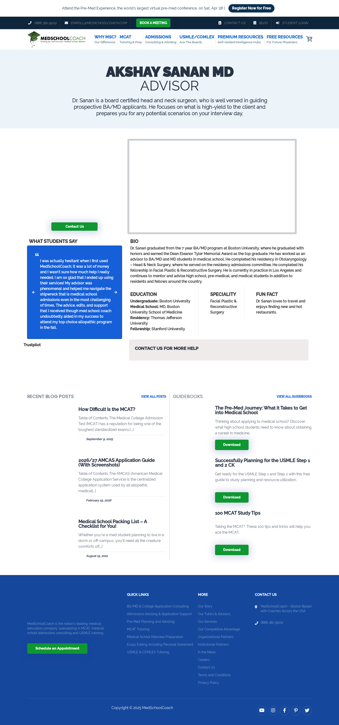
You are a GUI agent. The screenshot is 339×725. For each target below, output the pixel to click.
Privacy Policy (208, 683)
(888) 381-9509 (272, 622)
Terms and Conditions (214, 675)
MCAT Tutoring (138, 629)
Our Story (205, 606)
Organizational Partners (216, 637)
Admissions (160, 39)
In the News (207, 652)
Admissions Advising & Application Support (159, 614)
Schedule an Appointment (57, 648)
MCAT (131, 39)
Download (231, 445)
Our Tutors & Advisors (214, 614)
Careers (204, 660)
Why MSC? (105, 39)
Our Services (207, 621)
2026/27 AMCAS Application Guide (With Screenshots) (116, 462)
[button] (33, 292)
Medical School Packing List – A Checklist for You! (112, 524)
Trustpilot (32, 345)
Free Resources (285, 39)
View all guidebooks (294, 396)
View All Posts (153, 396)
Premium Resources (240, 39)
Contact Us (74, 226)
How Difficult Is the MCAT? (106, 409)
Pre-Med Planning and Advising (151, 621)
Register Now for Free (251, 8)
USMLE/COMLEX (196, 39)
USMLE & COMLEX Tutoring (148, 652)
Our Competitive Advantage (219, 629)
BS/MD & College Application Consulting (158, 606)
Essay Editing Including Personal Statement (160, 644)
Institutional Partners (213, 644)
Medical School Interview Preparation (155, 637)
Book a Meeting (153, 23)
